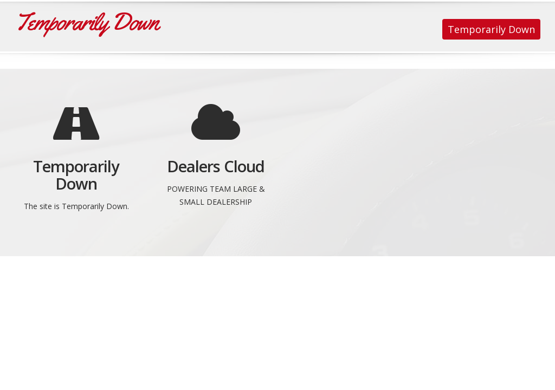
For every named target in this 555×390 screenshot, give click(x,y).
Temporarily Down (491, 29)
